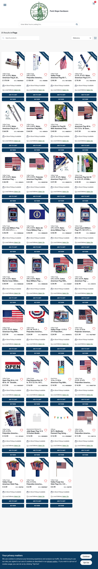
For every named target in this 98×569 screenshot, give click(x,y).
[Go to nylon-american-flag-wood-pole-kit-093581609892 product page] (61, 178)
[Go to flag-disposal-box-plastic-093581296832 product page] (37, 382)
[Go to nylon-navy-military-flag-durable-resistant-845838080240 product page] (37, 280)
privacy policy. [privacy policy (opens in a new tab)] (52, 561)
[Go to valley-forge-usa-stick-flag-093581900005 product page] (61, 483)
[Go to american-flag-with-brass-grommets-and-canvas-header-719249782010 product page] (61, 382)
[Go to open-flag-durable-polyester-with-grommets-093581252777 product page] (13, 382)
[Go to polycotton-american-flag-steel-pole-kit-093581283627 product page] (13, 432)
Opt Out (86, 563)
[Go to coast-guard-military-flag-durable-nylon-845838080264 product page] (85, 229)
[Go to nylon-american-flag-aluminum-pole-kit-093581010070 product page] (13, 77)
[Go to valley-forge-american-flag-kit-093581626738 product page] (61, 77)
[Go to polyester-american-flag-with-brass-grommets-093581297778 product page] (37, 178)
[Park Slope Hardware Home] (39, 11)
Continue (86, 557)
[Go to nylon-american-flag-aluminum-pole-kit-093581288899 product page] (13, 128)
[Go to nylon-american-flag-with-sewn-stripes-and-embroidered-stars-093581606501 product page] (13, 331)
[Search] (76, 24)
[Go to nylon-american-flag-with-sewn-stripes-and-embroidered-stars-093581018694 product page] (37, 128)
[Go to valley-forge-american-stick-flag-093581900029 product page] (13, 483)
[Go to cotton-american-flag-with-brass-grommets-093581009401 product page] (61, 280)
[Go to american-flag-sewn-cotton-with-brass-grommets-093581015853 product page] (85, 128)
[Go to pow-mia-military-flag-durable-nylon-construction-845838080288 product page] (13, 229)
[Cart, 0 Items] (94, 3)
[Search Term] (49, 24)
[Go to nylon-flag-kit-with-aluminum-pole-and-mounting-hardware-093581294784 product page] (61, 128)
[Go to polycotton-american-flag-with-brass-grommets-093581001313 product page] (85, 432)
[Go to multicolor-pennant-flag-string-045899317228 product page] (61, 432)
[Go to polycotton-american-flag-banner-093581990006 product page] (85, 382)
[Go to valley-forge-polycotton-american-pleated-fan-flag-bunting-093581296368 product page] (61, 331)
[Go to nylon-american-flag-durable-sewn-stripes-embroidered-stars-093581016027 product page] (13, 178)
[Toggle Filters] (95, 38)
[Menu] (5, 5)
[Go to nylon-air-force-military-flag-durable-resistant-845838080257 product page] (37, 229)
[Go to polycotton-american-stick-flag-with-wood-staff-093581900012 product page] (37, 483)
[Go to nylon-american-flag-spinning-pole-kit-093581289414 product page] (85, 77)
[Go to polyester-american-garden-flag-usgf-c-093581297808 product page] (85, 331)
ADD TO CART (13, 95)
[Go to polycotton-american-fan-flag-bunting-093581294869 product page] (37, 331)
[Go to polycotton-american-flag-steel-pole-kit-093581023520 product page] (37, 77)
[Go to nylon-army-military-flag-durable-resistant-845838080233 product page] (61, 229)
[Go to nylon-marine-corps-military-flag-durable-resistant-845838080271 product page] (13, 280)
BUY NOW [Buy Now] (13, 99)
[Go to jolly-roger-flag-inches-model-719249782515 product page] (37, 432)
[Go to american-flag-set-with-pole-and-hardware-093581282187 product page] (85, 178)
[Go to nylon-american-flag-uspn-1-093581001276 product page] (85, 280)
